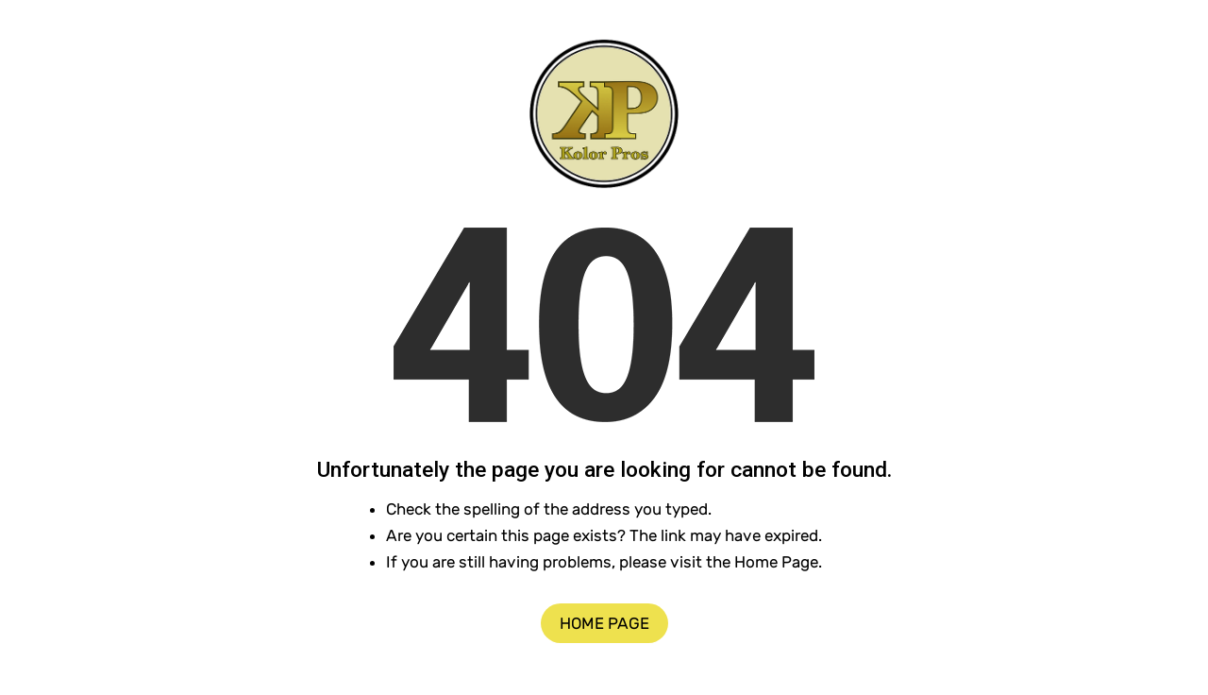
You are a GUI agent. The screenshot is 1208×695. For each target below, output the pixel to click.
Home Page (604, 623)
